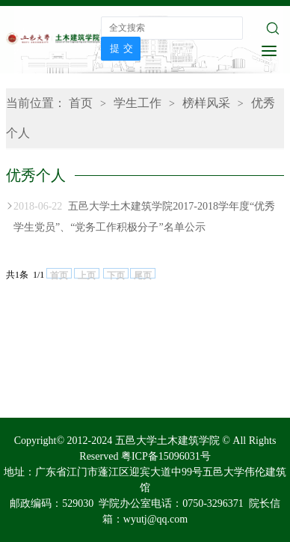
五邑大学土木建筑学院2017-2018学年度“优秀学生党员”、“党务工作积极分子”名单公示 (144, 214)
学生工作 (137, 103)
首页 (81, 103)
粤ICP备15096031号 (166, 456)
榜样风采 (206, 103)
